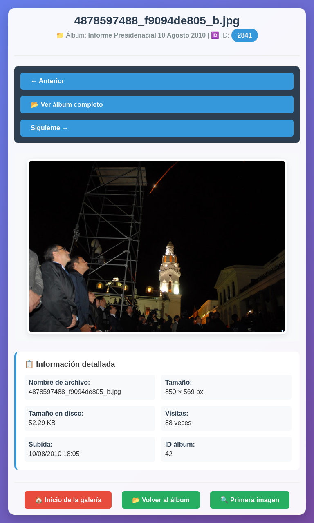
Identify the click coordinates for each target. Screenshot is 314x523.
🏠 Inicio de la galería (68, 499)
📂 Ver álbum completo (67, 104)
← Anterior (47, 81)
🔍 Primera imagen (250, 499)
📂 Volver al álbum (161, 499)
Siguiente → (49, 127)
